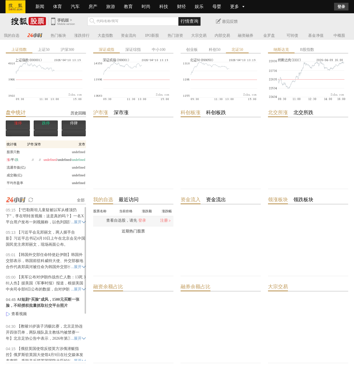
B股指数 (307, 50)
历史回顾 (78, 113)
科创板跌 (216, 112)
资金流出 (216, 199)
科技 (163, 6)
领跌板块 (303, 199)
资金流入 (191, 199)
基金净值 (316, 35)
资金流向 (128, 35)
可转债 (292, 35)
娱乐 (199, 6)
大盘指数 (105, 35)
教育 (128, 6)
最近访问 (129, 199)
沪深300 (67, 50)
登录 (341, 6)
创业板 (192, 50)
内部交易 (222, 35)
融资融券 (245, 35)
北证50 (237, 50)
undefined (78, 175)
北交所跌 (303, 112)
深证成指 (106, 50)
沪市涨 (100, 112)
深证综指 (133, 50)
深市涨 (121, 112)
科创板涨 (191, 112)
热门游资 (175, 35)
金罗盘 (269, 35)
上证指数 (19, 50)
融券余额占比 (195, 286)
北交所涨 (278, 112)
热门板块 (58, 35)
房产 (92, 6)
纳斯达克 (281, 50)
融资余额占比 (108, 286)
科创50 (214, 50)
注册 (164, 220)
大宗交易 (199, 35)
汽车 (75, 6)
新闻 (39, 6)
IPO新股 (152, 35)
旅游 (110, 6)
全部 (81, 200)
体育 (57, 6)
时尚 (146, 6)
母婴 (216, 6)
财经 (181, 6)
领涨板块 (278, 199)
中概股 (339, 35)
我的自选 (11, 35)
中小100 (158, 50)
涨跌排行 (82, 35)
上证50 (44, 50)
